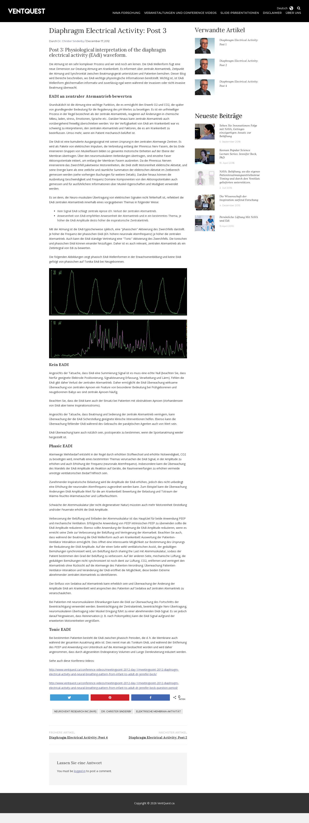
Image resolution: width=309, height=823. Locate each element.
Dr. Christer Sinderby (71, 41)
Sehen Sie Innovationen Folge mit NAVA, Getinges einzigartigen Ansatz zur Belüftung (238, 131)
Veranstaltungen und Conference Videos (180, 13)
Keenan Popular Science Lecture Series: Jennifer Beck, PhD (238, 153)
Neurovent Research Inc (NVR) (75, 711)
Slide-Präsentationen (240, 13)
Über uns (293, 13)
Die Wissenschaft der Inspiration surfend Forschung (239, 198)
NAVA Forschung (126, 13)
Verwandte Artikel (220, 30)
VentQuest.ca (165, 803)
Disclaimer (272, 13)
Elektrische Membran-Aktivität (158, 711)
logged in (80, 771)
